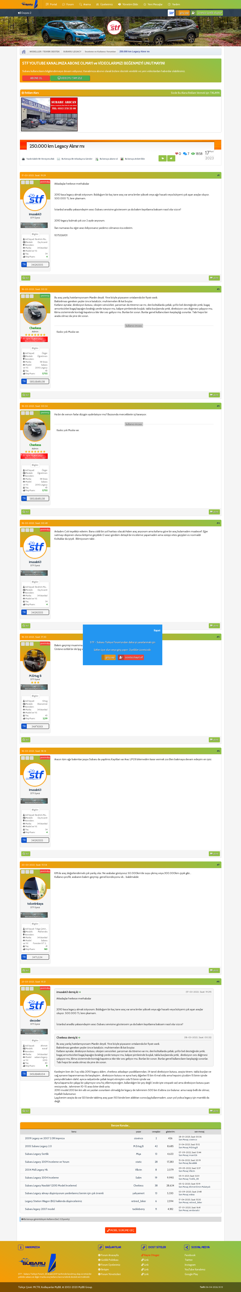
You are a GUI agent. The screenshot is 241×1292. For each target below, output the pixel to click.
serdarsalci (194, 1210)
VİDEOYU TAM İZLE (70, 78)
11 (156, 1209)
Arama (85, 4)
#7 (218, 864)
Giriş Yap (182, 13)
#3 (218, 406)
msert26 (193, 1155)
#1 (218, 175)
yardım (174, 4)
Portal (51, 4)
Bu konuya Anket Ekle (135, 159)
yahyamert (138, 1193)
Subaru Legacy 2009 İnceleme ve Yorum (47, 1161)
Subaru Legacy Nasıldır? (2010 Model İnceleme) (51, 1185)
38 (156, 1185)
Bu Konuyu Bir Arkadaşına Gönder (77, 159)
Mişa (138, 1153)
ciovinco (138, 1138)
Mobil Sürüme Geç (120, 1230)
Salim (139, 1177)
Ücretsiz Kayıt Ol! (130, 657)
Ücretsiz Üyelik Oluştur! (206, 13)
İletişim (103, 1269)
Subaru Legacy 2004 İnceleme (42, 1177)
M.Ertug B (138, 1146)
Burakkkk (193, 1163)
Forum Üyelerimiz (109, 1264)
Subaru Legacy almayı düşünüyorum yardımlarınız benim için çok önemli (64, 1193)
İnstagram (190, 1264)
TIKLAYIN (215, 92)
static (139, 1161)
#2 (218, 289)
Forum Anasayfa (108, 1255)
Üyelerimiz (104, 4)
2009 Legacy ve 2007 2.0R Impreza (45, 1138)
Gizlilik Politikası (108, 1259)
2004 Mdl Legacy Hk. (36, 1169)
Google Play (191, 1274)
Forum (68, 4)
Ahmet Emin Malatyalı (199, 1186)
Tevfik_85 (194, 1179)
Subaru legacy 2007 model (40, 1209)
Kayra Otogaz (150, 1255)
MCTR (36, 1287)
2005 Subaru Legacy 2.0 (38, 1146)
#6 (218, 750)
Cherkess (138, 1185)
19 (156, 1177)
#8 (218, 981)
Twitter (188, 1259)
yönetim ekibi (128, 4)
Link (145, 1259)
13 (156, 1153)
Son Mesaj (183, 1139)
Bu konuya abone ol (109, 159)
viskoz (191, 1194)
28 (156, 1161)
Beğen (176, 153)
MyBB (58, 1287)
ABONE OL (36, 78)
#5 (218, 636)
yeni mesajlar (152, 4)
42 (156, 1146)
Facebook (189, 1255)
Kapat (157, 630)
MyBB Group (85, 1287)
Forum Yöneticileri (109, 1274)
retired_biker (138, 1201)
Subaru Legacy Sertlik (37, 1153)
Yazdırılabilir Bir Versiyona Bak (40, 159)
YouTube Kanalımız (194, 1269)
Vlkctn (138, 1169)
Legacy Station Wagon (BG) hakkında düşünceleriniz (53, 1201)
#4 (218, 523)
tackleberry (138, 1209)
